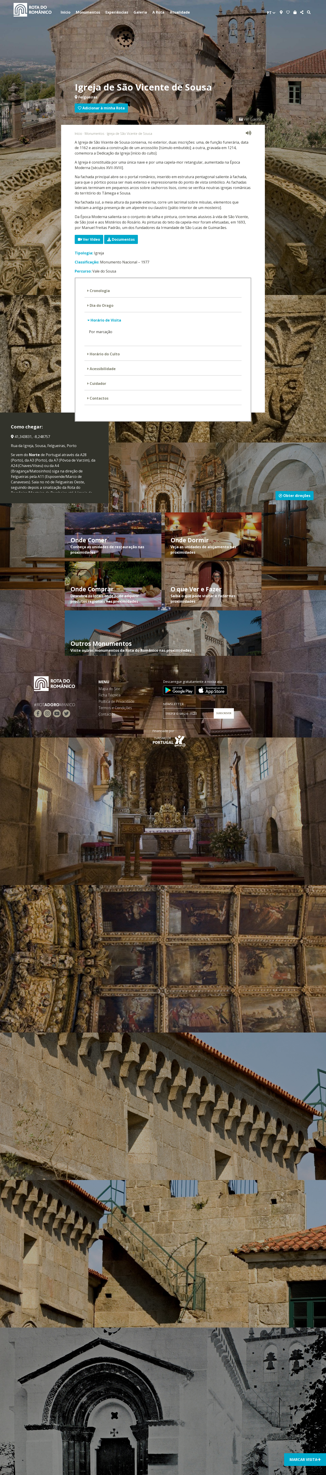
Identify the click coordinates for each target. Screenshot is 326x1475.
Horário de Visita (105, 320)
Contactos (98, 398)
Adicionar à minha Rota (101, 108)
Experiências (116, 12)
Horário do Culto (104, 354)
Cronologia (99, 290)
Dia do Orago (101, 305)
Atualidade (180, 12)
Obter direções (294, 495)
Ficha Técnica (109, 695)
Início (65, 12)
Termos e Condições (115, 707)
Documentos (121, 239)
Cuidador (97, 383)
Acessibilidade (102, 368)
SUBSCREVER (223, 713)
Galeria (140, 12)
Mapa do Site (109, 688)
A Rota (158, 12)
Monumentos (88, 12)
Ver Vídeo (89, 239)
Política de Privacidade (116, 701)
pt (271, 12)
